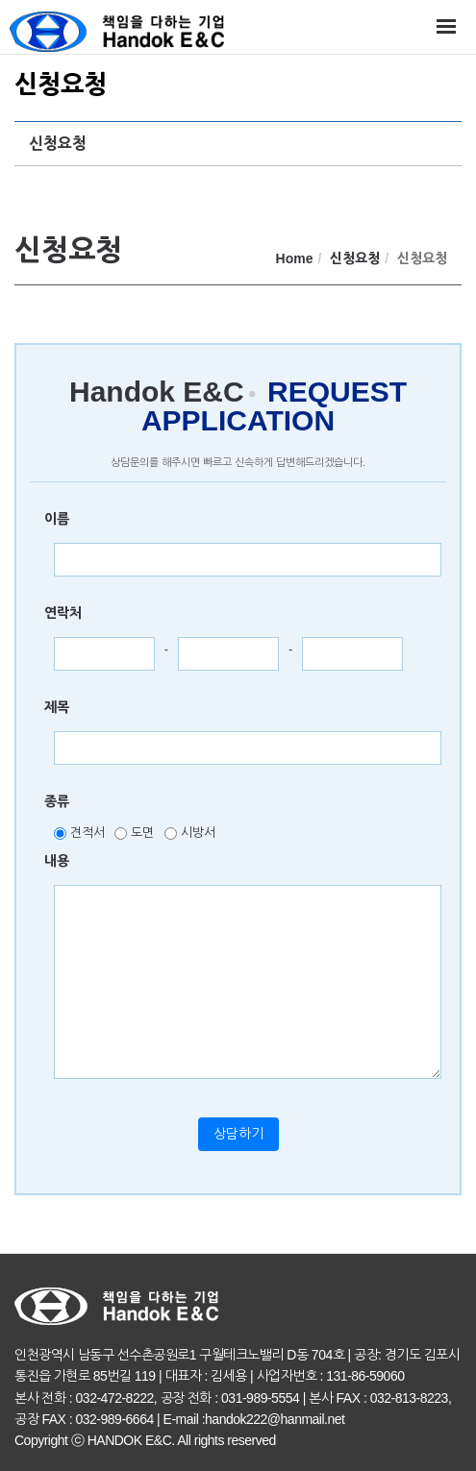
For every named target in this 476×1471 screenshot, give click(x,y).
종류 (56, 801)
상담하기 (238, 1133)
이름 (56, 519)
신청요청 (58, 143)
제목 (56, 707)
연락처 (63, 613)
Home (294, 258)
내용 (56, 861)
